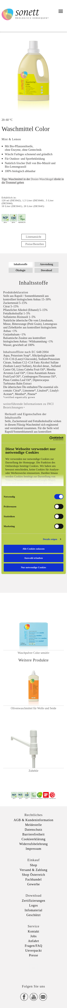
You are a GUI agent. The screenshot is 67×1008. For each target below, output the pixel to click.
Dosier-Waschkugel (42, 179)
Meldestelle (33, 825)
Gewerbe (33, 884)
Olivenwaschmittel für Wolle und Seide (33, 708)
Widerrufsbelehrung (33, 844)
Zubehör (33, 770)
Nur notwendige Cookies (33, 567)
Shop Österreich (33, 874)
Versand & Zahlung (33, 870)
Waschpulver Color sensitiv (33, 652)
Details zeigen (50, 539)
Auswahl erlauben (33, 558)
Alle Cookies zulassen (34, 548)
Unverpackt (33, 950)
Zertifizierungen (33, 900)
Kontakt (33, 931)
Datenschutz (33, 829)
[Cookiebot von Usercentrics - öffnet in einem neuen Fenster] (49, 438)
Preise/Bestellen (34, 244)
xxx (33, 967)
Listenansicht (33, 236)
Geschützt (33, 915)
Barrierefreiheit (33, 834)
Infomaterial (33, 910)
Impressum (33, 848)
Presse (33, 955)
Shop (33, 865)
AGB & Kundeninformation (33, 820)
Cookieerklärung (33, 839)
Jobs (33, 936)
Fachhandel (33, 879)
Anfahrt (33, 941)
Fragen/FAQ (33, 945)
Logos (33, 905)
